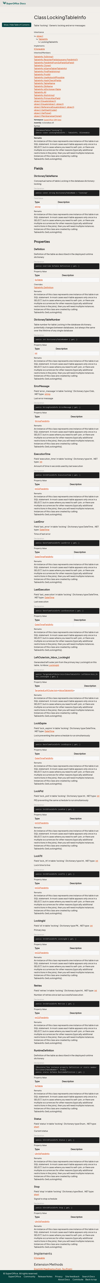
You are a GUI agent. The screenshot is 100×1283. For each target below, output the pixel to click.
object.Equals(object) (45, 101)
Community (29, 1276)
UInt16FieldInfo (42, 1153)
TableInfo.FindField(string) (47, 71)
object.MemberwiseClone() (48, 116)
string (37, 206)
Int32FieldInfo (42, 489)
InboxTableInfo (66, 690)
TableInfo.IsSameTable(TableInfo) (50, 68)
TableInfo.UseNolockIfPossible (49, 77)
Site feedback (72, 1276)
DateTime (44, 529)
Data (59, 120)
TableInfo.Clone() (42, 65)
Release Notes (45, 1276)
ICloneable (39, 49)
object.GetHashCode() (45, 110)
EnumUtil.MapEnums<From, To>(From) (53, 1269)
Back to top (91, 1279)
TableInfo (43, 39)
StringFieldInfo (42, 421)
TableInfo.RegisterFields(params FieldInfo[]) (56, 59)
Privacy (59, 1276)
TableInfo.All (40, 92)
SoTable (39, 280)
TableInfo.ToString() (43, 56)
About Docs (64, 1279)
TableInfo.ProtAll (42, 74)
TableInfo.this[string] (44, 95)
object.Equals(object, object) (49, 104)
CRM (55, 120)
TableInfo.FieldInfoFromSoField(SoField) (54, 62)
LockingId (54, 665)
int (36, 353)
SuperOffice (48, 120)
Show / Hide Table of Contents (17, 25)
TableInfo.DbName (43, 86)
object (39, 36)
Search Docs (88, 1276)
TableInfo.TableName (44, 83)
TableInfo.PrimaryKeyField (47, 98)
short (36, 1126)
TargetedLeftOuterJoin (46, 690)
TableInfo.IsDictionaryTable (47, 89)
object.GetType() (42, 113)
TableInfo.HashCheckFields (47, 80)
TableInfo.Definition (43, 287)
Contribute (78, 1279)
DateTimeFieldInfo (44, 556)
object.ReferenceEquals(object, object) (54, 107)
